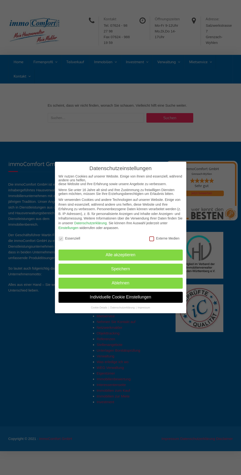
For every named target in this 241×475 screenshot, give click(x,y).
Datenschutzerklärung (90, 223)
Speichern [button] (120, 268)
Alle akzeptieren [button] (120, 254)
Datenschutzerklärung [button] (122, 307)
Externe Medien (164, 238)
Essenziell (69, 238)
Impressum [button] (144, 307)
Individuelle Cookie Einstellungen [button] (120, 297)
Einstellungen (69, 228)
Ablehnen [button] (120, 283)
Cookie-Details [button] (99, 307)
